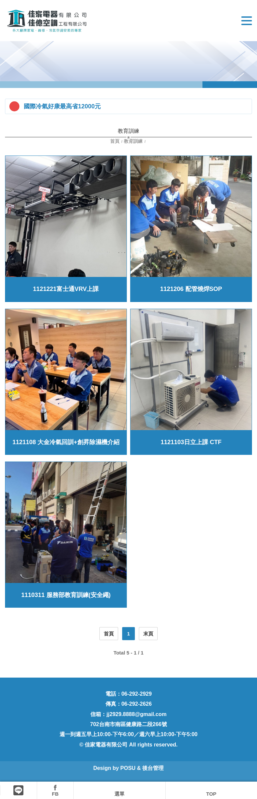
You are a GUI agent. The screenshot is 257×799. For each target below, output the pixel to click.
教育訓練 (133, 141)
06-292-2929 (136, 694)
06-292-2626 (136, 704)
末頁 (148, 633)
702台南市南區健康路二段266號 (128, 724)
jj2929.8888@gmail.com (136, 714)
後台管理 (153, 768)
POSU (128, 768)
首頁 (115, 141)
